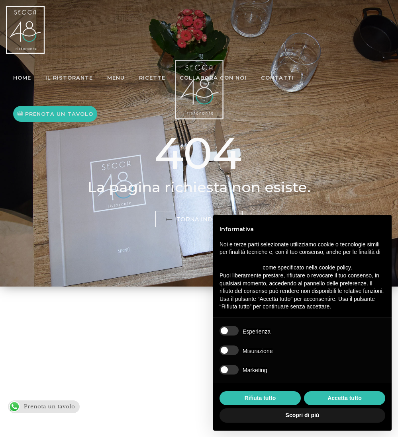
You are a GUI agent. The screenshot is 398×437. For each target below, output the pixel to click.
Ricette (152, 77)
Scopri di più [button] (303, 415)
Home (22, 77)
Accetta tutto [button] (344, 398)
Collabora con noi (213, 77)
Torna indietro (199, 219)
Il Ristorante (69, 77)
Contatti (277, 77)
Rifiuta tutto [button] (260, 398)
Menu (116, 77)
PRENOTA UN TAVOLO (55, 114)
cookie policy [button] (335, 267)
